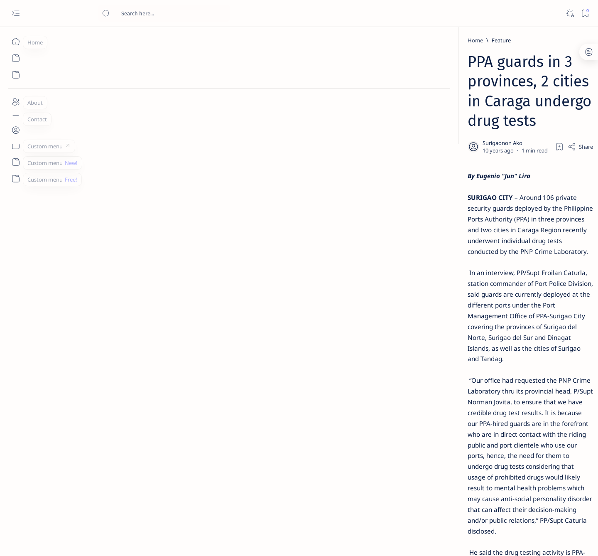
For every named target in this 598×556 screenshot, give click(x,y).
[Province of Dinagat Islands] (182, 434)
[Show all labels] (444, 475)
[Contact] (15, 118)
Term (433, 502)
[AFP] (515, 455)
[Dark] (569, 13)
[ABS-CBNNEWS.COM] (455, 434)
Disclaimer (460, 502)
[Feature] (120, 40)
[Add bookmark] (377, 106)
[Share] (397, 106)
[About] (15, 101)
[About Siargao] (515, 414)
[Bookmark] (585, 13)
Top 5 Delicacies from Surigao (485, 141)
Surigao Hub (90, 540)
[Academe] (515, 434)
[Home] (15, 41)
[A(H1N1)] (455, 414)
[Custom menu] (15, 145)
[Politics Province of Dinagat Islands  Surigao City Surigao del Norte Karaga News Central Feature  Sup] (455, 393)
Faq (510, 502)
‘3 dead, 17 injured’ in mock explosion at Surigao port (481, 341)
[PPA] (130, 434)
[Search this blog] (164, 13)
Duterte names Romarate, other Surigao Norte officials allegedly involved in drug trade (489, 246)
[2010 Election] (515, 393)
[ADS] (455, 455)
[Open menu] (15, 13)
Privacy (489, 502)
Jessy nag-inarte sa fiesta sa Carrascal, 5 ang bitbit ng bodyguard (483, 200)
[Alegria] (470, 225)
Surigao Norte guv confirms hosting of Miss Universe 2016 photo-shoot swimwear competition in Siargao (485, 296)
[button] (234, 434)
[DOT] (470, 271)
